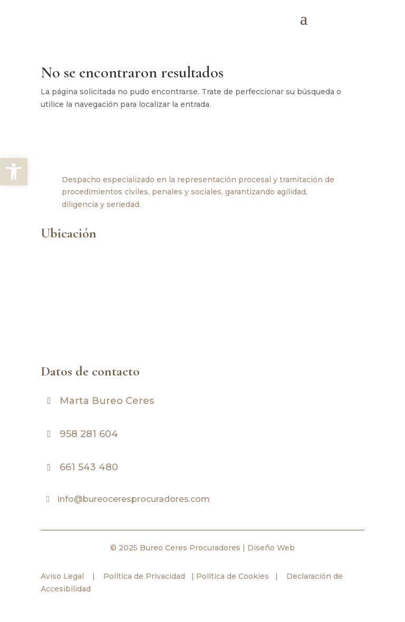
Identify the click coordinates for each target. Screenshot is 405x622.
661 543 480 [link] (89, 467)
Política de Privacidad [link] (143, 576)
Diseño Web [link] (271, 547)
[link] (13, 171)
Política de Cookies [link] (231, 576)
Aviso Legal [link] (62, 576)
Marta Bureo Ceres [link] (107, 401)
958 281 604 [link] (89, 434)
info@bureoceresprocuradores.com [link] (133, 499)
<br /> (199, 300)
